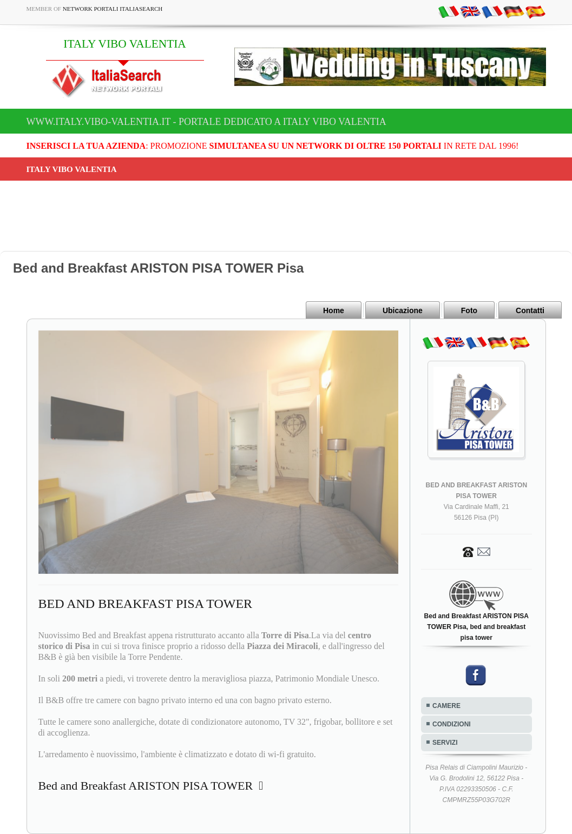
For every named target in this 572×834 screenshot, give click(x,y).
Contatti (530, 310)
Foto (469, 310)
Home (333, 310)
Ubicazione (403, 310)
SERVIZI (444, 742)
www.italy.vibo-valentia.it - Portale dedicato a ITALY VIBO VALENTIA (206, 121)
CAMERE (446, 706)
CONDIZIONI (451, 724)
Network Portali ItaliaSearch (113, 8)
